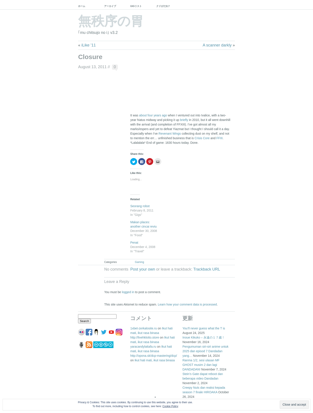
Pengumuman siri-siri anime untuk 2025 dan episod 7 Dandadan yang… (205, 351)
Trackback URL (206, 269)
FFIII (219, 138)
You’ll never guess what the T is (203, 328)
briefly (184, 120)
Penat (134, 242)
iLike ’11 (88, 45)
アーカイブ (110, 6)
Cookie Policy (170, 406)
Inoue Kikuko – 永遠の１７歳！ (203, 337)
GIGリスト (136, 6)
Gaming (139, 262)
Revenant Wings (169, 133)
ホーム (81, 6)
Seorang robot (140, 206)
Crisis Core (202, 138)
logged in (128, 292)
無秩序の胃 (110, 21)
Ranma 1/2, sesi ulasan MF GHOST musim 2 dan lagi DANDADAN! (200, 364)
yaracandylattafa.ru (143, 346)
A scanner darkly (217, 45)
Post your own (142, 269)
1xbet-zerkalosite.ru (143, 328)
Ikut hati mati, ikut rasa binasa (155, 360)
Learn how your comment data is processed (187, 304)
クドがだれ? (163, 6)
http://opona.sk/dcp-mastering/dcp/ (153, 355)
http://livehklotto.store (144, 337)
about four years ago (153, 115)
